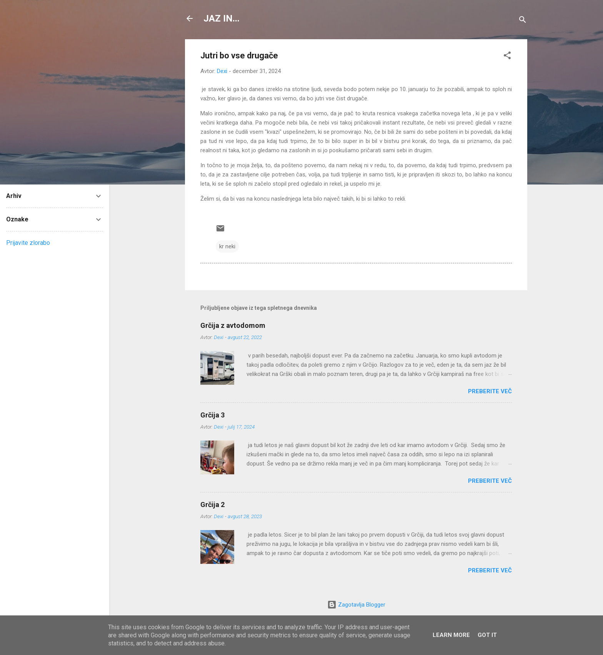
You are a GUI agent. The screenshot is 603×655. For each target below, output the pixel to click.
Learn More (451, 635)
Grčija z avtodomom (232, 325)
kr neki (227, 246)
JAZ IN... (221, 18)
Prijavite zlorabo (28, 242)
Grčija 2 (212, 504)
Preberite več (490, 391)
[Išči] (522, 21)
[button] (507, 57)
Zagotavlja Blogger (356, 604)
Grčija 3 (212, 415)
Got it (487, 635)
